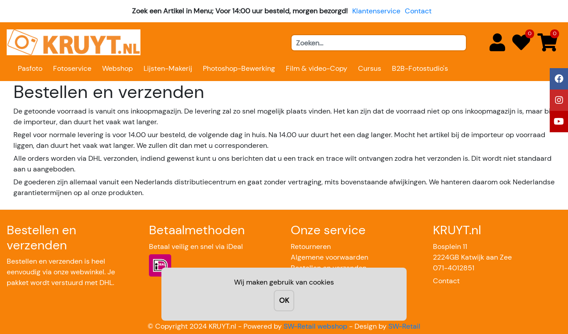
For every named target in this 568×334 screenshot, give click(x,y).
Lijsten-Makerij (168, 68)
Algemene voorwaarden (329, 257)
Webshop (117, 68)
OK (284, 300)
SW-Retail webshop (315, 326)
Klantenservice (376, 11)
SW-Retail (404, 326)
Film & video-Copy (316, 68)
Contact (418, 11)
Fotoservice (72, 68)
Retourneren (311, 246)
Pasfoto (30, 68)
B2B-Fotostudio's (420, 68)
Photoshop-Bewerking (239, 68)
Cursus (369, 68)
